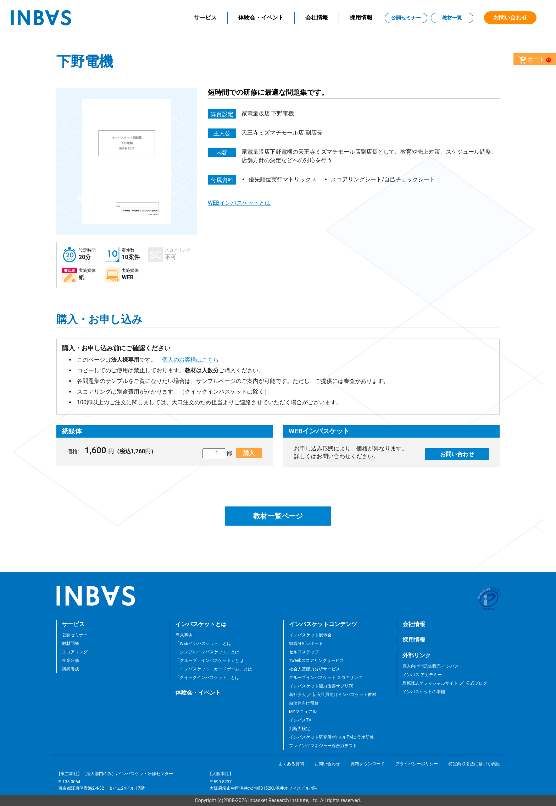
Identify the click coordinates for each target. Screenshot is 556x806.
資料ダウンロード (368, 763)
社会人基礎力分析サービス (314, 669)
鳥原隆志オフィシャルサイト (430, 683)
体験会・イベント (261, 17)
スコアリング (75, 651)
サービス (205, 17)
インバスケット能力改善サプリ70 (321, 686)
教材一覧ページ (278, 516)
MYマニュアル (303, 711)
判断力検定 (299, 728)
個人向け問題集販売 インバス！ (432, 666)
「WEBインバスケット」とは (203, 643)
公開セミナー (406, 18)
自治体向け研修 (304, 703)
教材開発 (70, 643)
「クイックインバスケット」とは (207, 677)
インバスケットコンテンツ (323, 624)
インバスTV (300, 720)
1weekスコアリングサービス (316, 660)
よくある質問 (291, 763)
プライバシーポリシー (416, 763)
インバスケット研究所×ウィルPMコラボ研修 (331, 737)
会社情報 (316, 17)
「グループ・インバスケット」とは (210, 660)
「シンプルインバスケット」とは (207, 651)
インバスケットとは (201, 624)
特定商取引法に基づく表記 (474, 763)
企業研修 (70, 660)
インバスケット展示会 (310, 634)
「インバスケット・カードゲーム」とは (214, 669)
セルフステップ (304, 651)
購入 (249, 453)
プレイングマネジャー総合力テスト (323, 745)
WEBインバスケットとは (239, 202)
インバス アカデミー (422, 674)
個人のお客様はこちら (190, 359)
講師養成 (70, 669)
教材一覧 (452, 18)
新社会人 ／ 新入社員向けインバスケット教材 (332, 694)
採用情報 (361, 17)
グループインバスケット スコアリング (325, 677)
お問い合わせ (510, 17)
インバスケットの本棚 (423, 691)
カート (534, 60)
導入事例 (184, 634)
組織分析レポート (306, 643)
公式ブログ (476, 683)
